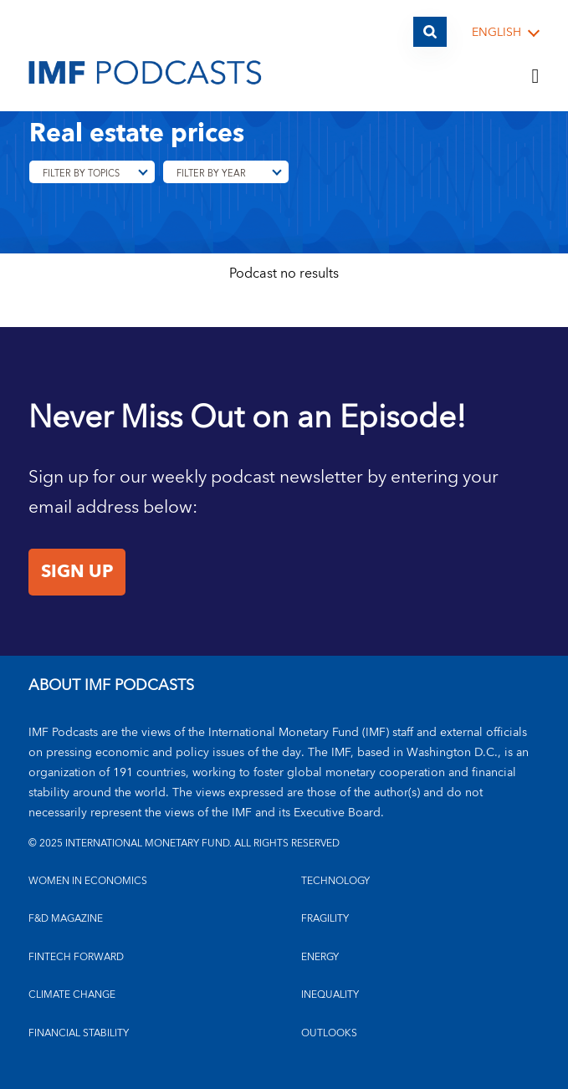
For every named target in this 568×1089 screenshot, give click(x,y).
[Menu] (535, 77)
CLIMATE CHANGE (71, 995)
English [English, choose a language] (496, 33)
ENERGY (320, 957)
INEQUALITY (330, 995)
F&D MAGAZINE (65, 919)
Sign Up (77, 572)
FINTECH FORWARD (76, 957)
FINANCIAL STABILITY (78, 1033)
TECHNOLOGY (335, 881)
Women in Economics (87, 881)
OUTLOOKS (329, 1033)
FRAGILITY (325, 919)
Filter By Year (211, 174)
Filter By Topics (81, 174)
